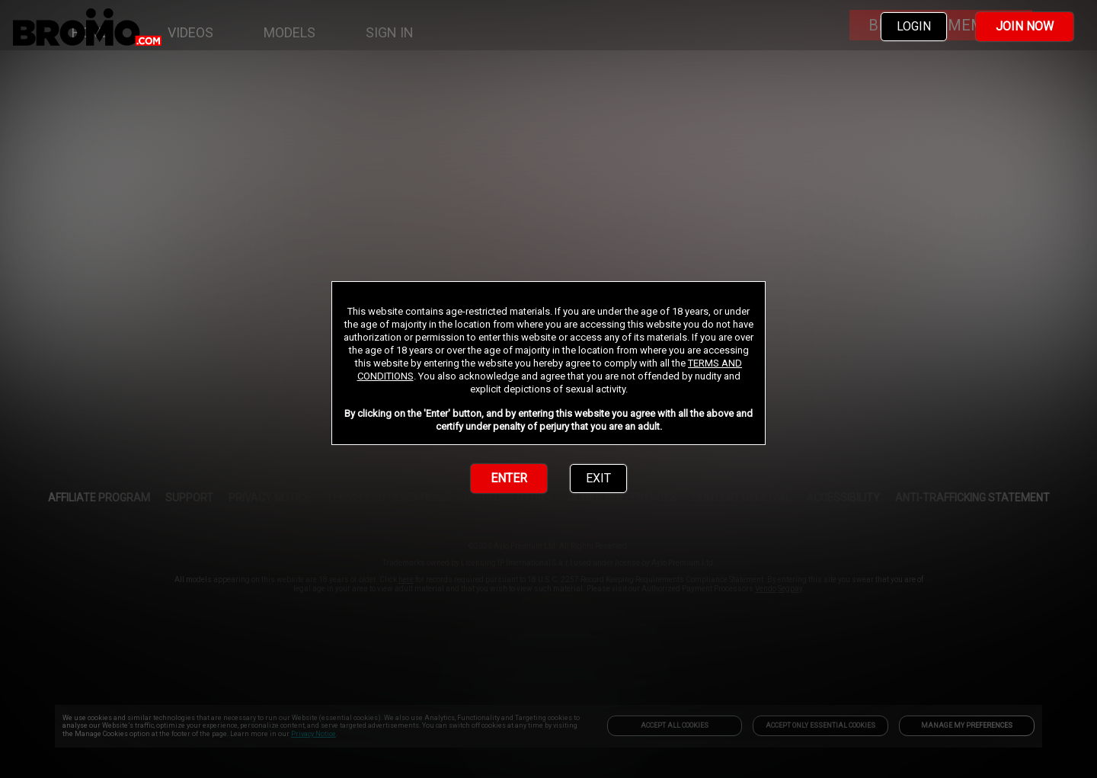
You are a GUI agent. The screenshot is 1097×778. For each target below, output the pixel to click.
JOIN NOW (1025, 26)
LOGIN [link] (914, 26)
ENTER (509, 478)
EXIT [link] (598, 478)
